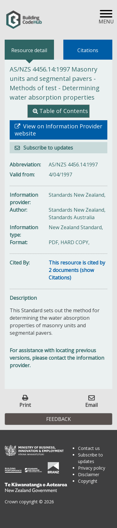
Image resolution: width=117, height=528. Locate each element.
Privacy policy (91, 468)
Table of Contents (63, 111)
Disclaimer (88, 474)
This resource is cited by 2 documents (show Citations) (77, 270)
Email (91, 405)
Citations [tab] (87, 50)
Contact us (89, 448)
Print (25, 405)
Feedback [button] (58, 419)
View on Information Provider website (58, 129)
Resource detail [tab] (29, 50)
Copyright (87, 481)
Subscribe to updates (47, 147)
